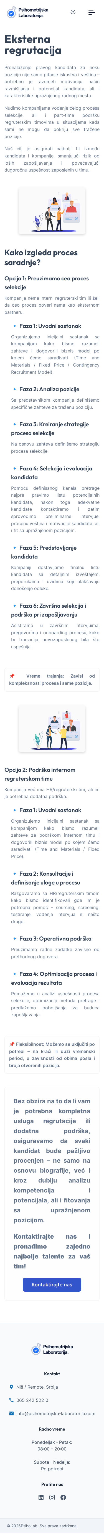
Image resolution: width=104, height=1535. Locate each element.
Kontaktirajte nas (52, 1284)
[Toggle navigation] (91, 12)
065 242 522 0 (32, 1400)
